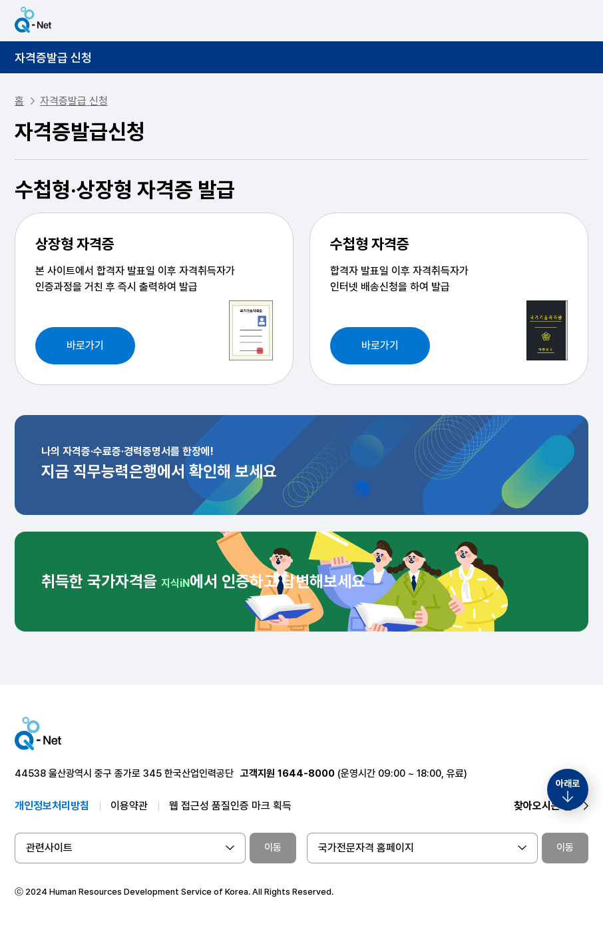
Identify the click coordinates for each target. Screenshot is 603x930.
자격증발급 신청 (53, 58)
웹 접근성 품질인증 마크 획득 (230, 805)
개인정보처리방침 (52, 805)
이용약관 (129, 805)
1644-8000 (306, 773)
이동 (273, 847)
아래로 (568, 783)
